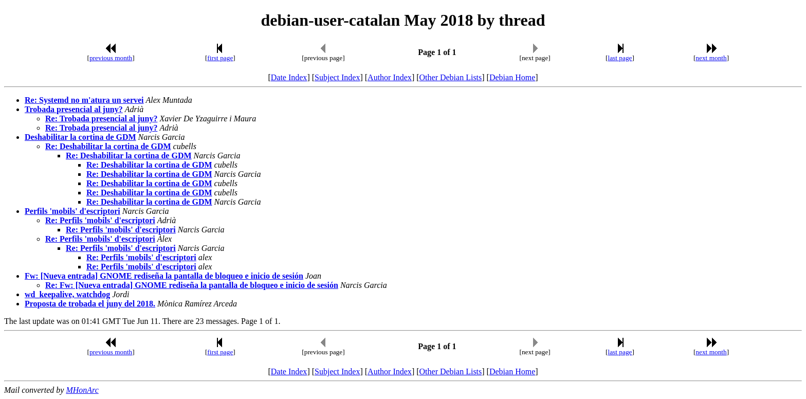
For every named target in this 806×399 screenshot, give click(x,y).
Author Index (390, 77)
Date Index (289, 77)
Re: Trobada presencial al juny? (101, 118)
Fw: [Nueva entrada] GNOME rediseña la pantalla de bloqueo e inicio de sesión (164, 275)
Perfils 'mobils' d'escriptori (72, 211)
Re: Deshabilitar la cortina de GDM (108, 146)
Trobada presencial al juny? (74, 109)
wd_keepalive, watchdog (67, 294)
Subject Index (337, 77)
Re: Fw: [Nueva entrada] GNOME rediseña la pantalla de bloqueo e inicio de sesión (191, 285)
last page (620, 58)
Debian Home (512, 77)
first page (220, 58)
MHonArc (82, 390)
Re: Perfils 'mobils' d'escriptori (100, 220)
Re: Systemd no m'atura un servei (84, 100)
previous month (110, 58)
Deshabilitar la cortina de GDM (80, 137)
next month (710, 58)
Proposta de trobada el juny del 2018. (90, 303)
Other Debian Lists (450, 77)
